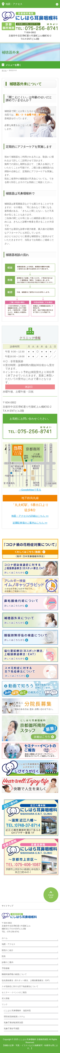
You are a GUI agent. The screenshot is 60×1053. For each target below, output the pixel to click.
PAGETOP (51, 894)
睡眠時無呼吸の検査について (14, 974)
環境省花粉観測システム (14, 1016)
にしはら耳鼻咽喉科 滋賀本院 (17, 1010)
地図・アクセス (8, 944)
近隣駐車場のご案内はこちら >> (30, 522)
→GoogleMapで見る (30, 489)
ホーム (5, 938)
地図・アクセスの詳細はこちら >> (29, 516)
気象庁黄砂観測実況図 (13, 1022)
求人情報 (5, 998)
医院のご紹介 (7, 950)
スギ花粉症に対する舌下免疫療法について (20, 986)
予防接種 (5, 968)
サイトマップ (7, 906)
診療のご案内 (7, 962)
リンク (5, 1004)
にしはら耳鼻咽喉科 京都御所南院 (33, 1039)
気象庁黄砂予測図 (11, 1028)
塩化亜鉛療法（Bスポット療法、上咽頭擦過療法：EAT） (26, 980)
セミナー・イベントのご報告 (14, 992)
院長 (4, 956)
